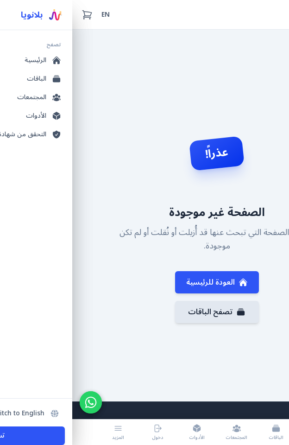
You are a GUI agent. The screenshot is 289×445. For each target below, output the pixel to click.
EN (33, 14)
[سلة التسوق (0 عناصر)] (15, 15)
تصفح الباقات (144, 312)
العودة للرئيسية (145, 282)
